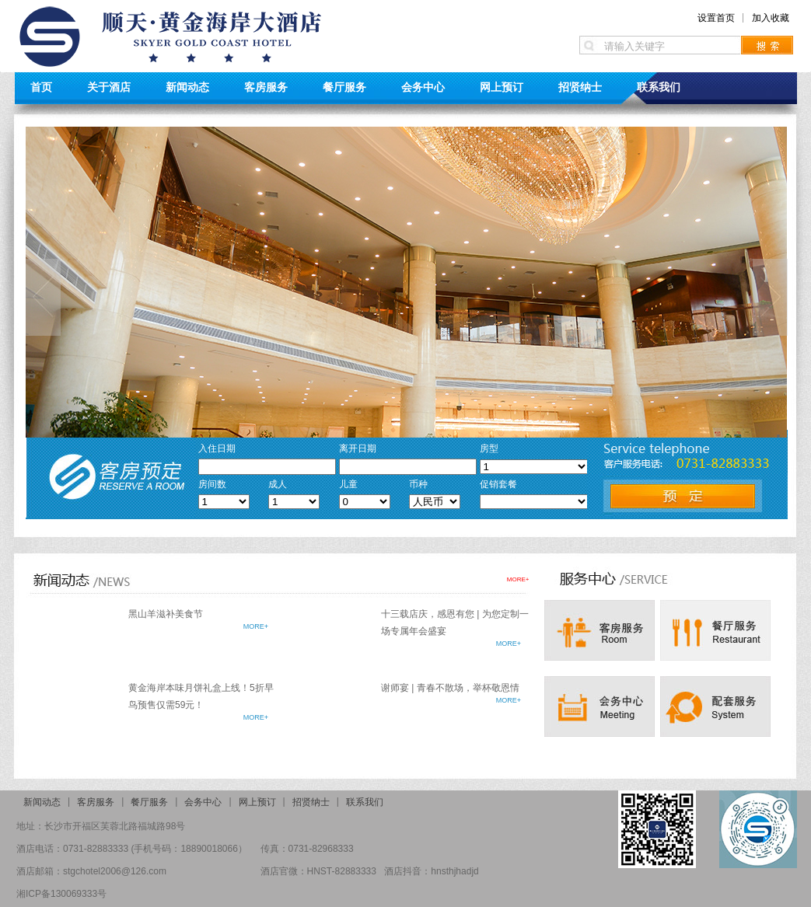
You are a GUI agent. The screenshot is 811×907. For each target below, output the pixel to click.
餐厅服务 (344, 87)
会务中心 (423, 87)
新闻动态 (187, 87)
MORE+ (518, 579)
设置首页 (716, 17)
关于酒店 (109, 87)
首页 (41, 87)
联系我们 (658, 87)
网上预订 (501, 87)
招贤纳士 (580, 87)
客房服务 (266, 87)
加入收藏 (770, 17)
